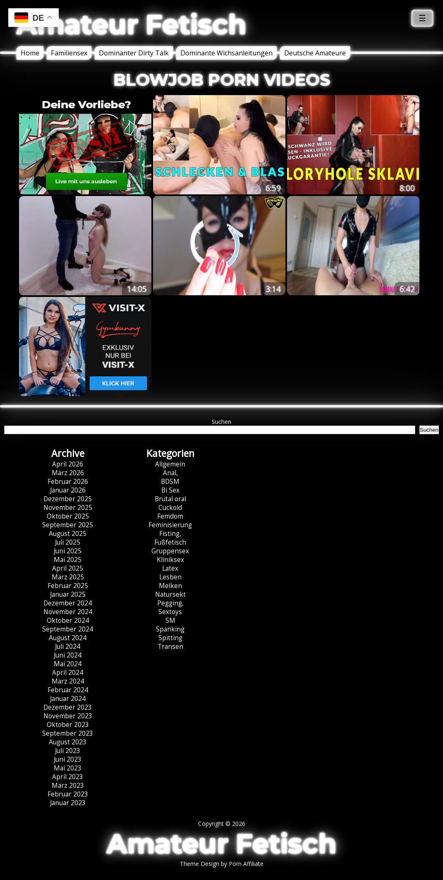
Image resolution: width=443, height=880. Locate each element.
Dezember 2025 (67, 499)
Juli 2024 (67, 646)
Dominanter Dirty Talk (134, 52)
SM (170, 620)
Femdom (170, 516)
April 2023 (67, 776)
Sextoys (170, 611)
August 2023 (67, 742)
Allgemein (170, 464)
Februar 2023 (68, 794)
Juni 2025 (67, 551)
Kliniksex (170, 559)
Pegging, (170, 603)
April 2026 (67, 464)
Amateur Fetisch (132, 24)
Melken (170, 585)
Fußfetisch (170, 542)
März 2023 (68, 785)
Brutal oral (170, 499)
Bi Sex (170, 490)
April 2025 (67, 568)
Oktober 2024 (68, 620)
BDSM (170, 481)
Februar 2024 (68, 690)
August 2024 (67, 638)
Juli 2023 (67, 750)
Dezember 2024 (67, 603)
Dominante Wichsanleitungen (226, 52)
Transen (170, 646)
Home (30, 52)
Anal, (170, 473)
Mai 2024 (67, 664)
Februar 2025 (68, 585)
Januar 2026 (68, 490)
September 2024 (67, 629)
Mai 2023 (67, 768)
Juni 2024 (67, 655)
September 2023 (67, 733)
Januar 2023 (68, 803)
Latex (170, 568)
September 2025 (67, 525)
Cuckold (170, 507)
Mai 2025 (67, 559)
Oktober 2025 (68, 516)
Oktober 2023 (68, 724)
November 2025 (67, 507)
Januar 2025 (68, 594)
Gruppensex (170, 551)
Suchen (221, 422)
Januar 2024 (68, 698)
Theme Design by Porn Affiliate (221, 864)
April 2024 (67, 672)
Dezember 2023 (67, 707)
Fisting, (170, 533)
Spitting (170, 638)
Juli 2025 (67, 542)
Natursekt (170, 594)
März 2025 (68, 577)
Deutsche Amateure (315, 52)
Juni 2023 (67, 759)
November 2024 (67, 611)
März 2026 (68, 473)
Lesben (170, 577)
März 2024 (68, 681)
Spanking (170, 629)
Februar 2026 (68, 481)
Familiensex (69, 52)
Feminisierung (170, 525)
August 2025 (67, 533)
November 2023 (67, 716)
